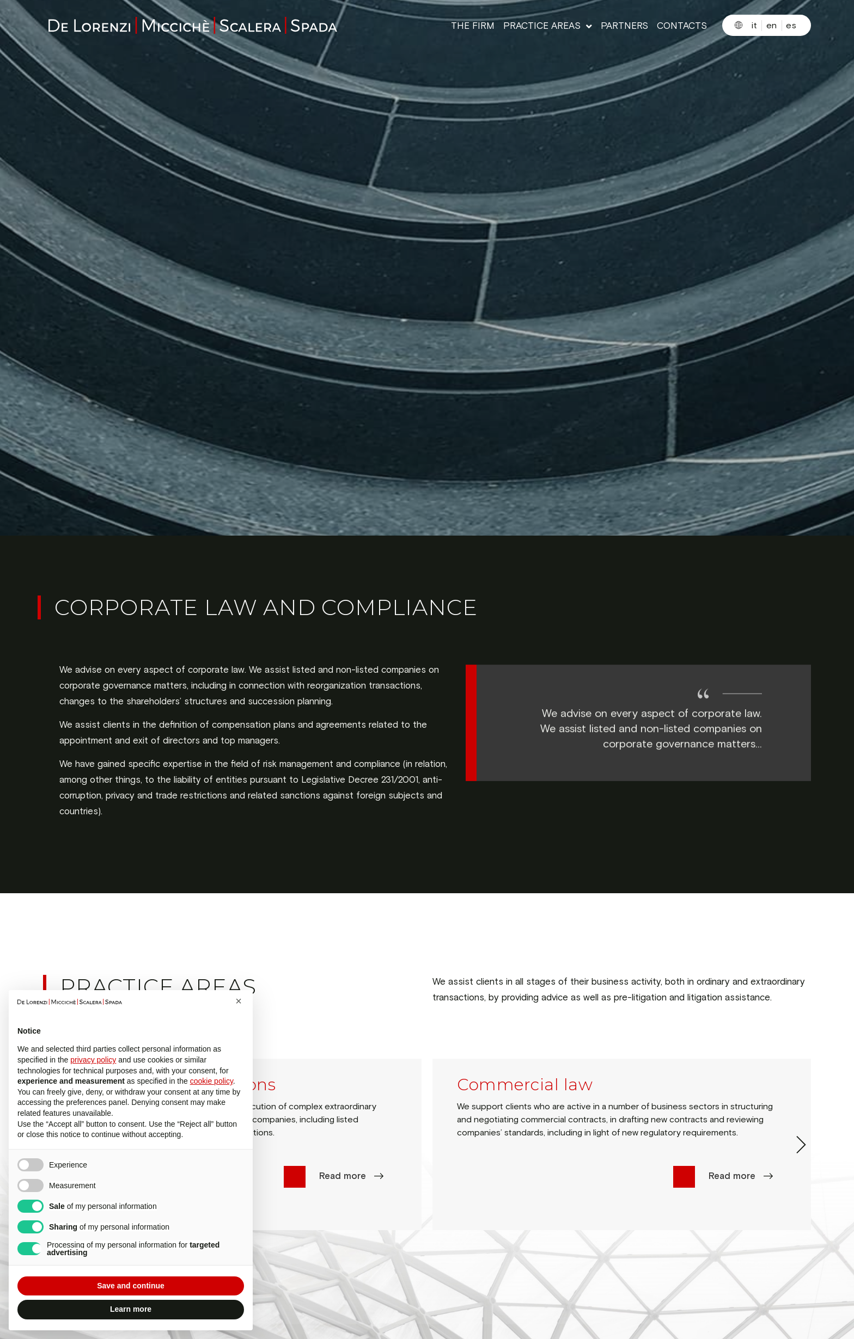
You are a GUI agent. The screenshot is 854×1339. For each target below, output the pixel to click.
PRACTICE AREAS (547, 26)
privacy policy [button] (93, 1059)
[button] (238, 1001)
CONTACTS (682, 26)
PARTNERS (624, 26)
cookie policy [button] (211, 1081)
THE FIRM (473, 26)
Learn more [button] (130, 1309)
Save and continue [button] (130, 1285)
